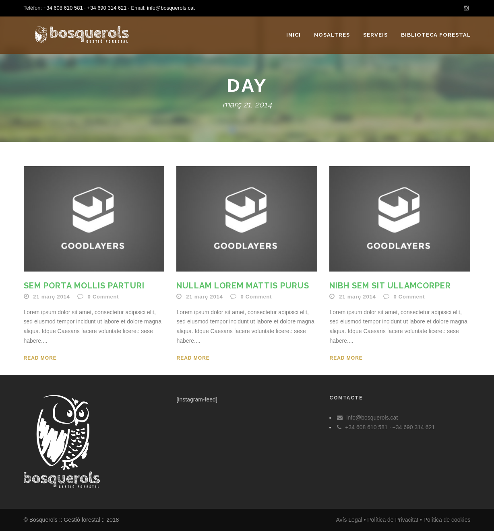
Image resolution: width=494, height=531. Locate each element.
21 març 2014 (51, 297)
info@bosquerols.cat (171, 8)
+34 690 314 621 (106, 8)
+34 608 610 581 (63, 8)
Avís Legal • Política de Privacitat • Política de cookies (403, 520)
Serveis (375, 35)
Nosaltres (332, 35)
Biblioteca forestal (436, 35)
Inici (293, 35)
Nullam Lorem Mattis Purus (242, 285)
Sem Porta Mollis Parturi (84, 285)
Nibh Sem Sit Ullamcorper (390, 285)
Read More (40, 358)
